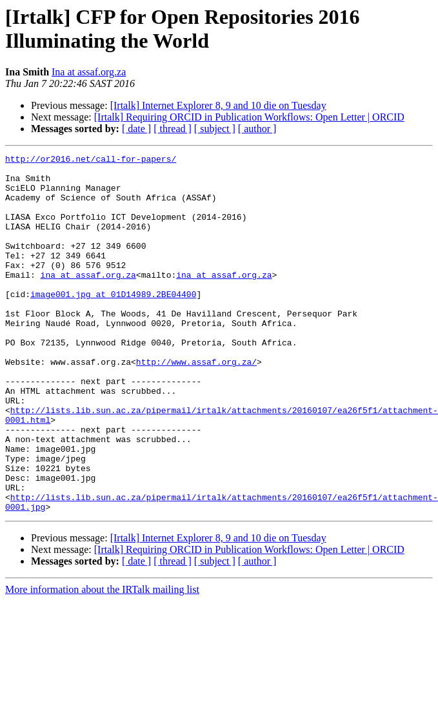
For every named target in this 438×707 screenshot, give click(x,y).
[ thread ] (173, 128)
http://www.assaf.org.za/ (196, 404)
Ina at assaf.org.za (89, 71)
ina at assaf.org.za (88, 299)
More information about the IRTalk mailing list (102, 660)
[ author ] (257, 128)
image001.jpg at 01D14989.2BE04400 (113, 323)
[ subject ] (214, 128)
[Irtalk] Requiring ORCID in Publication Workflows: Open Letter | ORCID (249, 116)
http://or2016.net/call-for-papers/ (90, 160)
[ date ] (136, 128)
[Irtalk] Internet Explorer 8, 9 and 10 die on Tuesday (218, 105)
